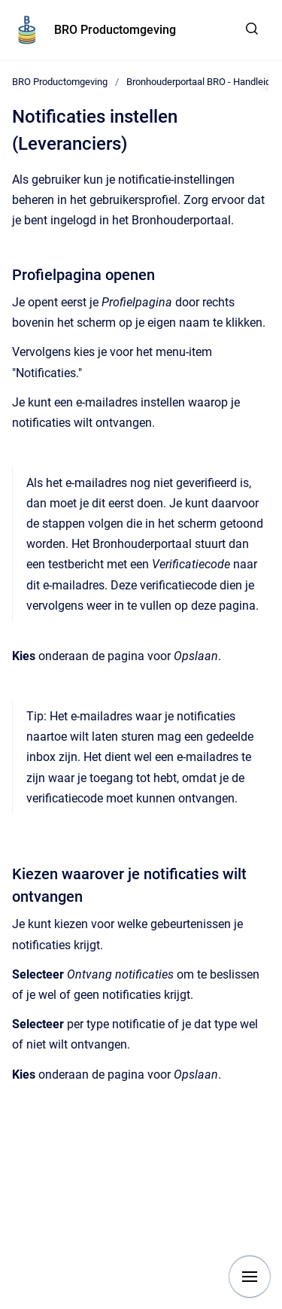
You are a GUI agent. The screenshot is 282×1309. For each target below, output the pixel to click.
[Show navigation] (249, 1276)
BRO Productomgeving (115, 30)
